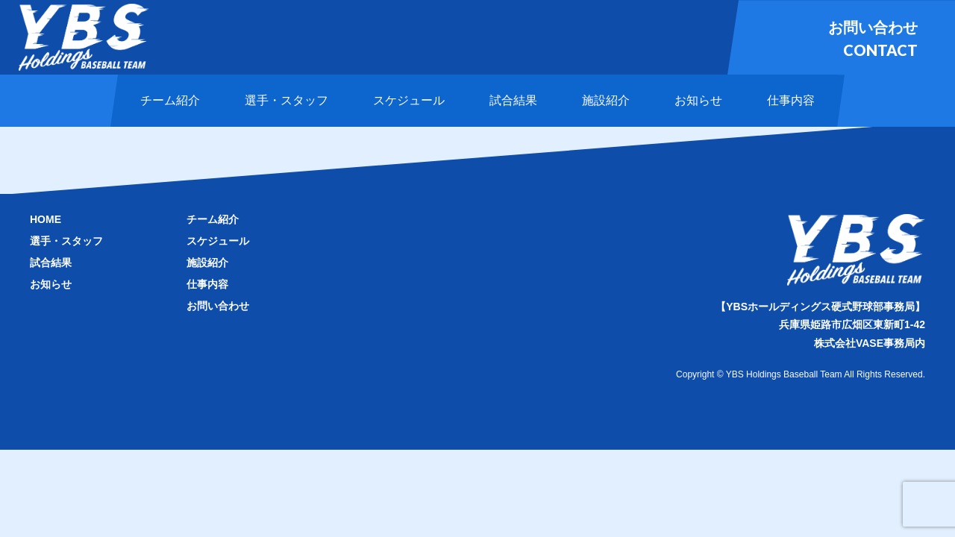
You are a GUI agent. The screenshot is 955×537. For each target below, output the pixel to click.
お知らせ (51, 284)
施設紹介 (207, 262)
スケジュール (218, 241)
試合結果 (51, 262)
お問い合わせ (218, 306)
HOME (45, 219)
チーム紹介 (213, 219)
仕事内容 (207, 284)
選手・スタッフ (66, 241)
